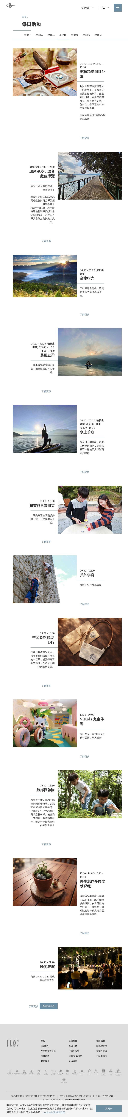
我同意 (108, 1108)
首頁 (24, 16)
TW (105, 7)
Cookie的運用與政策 (54, 1112)
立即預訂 (87, 7)
